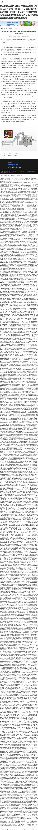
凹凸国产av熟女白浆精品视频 (21, 688)
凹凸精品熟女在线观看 (15, 635)
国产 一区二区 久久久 (10, 670)
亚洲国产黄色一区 (10, 539)
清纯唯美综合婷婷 (33, 277)
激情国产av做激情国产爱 (30, 549)
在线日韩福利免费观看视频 (14, 551)
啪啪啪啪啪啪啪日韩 (21, 515)
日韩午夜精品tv (20, 328)
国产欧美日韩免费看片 (29, 254)
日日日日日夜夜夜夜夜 (21, 531)
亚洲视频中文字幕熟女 (17, 214)
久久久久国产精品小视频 (31, 597)
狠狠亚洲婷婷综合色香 (7, 272)
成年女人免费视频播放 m (24, 275)
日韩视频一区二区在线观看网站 (13, 545)
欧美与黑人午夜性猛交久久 (30, 448)
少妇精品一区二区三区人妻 (12, 584)
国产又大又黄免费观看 (11, 418)
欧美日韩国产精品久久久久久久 (13, 487)
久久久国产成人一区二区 (18, 717)
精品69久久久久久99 (22, 671)
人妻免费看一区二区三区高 (31, 278)
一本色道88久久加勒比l (16, 298)
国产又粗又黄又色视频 (8, 389)
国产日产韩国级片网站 (11, 687)
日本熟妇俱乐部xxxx (9, 688)
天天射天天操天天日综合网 (13, 821)
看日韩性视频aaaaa (12, 328)
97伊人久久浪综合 (4, 322)
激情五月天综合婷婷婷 (15, 651)
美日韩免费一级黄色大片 (23, 419)
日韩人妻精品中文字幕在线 (12, 637)
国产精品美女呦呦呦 (17, 465)
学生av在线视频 (33, 821)
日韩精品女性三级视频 (11, 258)
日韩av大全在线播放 (26, 212)
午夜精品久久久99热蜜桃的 (15, 232)
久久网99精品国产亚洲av (13, 385)
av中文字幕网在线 (26, 205)
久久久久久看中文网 (10, 529)
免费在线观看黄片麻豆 (21, 547)
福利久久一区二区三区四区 (30, 402)
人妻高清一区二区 (32, 301)
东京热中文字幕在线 (4, 798)
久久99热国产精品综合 (16, 284)
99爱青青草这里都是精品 (8, 771)
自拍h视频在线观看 (19, 634)
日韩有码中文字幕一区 (24, 489)
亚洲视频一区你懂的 (15, 734)
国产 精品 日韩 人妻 (24, 372)
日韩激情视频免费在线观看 (24, 259)
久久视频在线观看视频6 (26, 625)
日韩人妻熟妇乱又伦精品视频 (17, 422)
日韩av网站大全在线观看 (7, 238)
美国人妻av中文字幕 (30, 337)
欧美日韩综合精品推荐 (30, 472)
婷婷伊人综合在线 (11, 362)
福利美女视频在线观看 (26, 504)
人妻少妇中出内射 (4, 577)
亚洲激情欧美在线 (10, 628)
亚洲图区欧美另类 (10, 192)
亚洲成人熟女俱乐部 (9, 804)
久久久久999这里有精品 (18, 369)
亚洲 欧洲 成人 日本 (30, 755)
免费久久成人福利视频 (10, 347)
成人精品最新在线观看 (21, 258)
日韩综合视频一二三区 (21, 537)
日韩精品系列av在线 (6, 291)
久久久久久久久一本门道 (16, 292)
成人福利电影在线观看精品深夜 (13, 471)
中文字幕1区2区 (13, 301)
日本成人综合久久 (19, 327)
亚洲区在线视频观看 (26, 585)
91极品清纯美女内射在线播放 (20, 279)
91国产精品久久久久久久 (25, 814)
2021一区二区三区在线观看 (31, 782)
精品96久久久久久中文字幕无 (10, 401)
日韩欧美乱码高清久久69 (18, 278)
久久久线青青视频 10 (6, 445)
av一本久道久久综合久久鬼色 (29, 414)
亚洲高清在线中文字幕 (26, 785)
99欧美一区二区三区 (25, 577)
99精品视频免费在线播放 (29, 457)
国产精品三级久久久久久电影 (21, 459)
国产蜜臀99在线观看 (30, 808)
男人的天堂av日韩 (25, 781)
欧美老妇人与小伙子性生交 (21, 582)
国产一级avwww (10, 597)
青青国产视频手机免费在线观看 (16, 332)
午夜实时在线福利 (8, 638)
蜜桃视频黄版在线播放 (5, 734)
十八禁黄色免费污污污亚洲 (23, 251)
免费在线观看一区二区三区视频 (16, 268)
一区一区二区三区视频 (16, 188)
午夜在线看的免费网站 (17, 738)
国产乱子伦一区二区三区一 (22, 358)
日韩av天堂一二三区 (8, 364)
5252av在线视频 (16, 342)
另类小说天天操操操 (28, 369)
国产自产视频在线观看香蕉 (28, 462)
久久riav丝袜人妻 (4, 567)
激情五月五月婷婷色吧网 (10, 774)
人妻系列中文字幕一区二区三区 (24, 571)
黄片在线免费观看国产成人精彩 (28, 724)
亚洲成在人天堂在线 (11, 675)
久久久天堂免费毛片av (10, 234)
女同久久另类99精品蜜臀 (22, 674)
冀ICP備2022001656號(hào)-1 (27, 171)
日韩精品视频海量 (18, 602)
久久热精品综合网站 (6, 801)
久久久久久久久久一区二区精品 (22, 285)
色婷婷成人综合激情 (16, 334)
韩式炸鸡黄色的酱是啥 (12, 345)
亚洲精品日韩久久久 (26, 194)
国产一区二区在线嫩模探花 (19, 219)
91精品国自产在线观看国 (8, 788)
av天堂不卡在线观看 (16, 379)
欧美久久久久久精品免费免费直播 (22, 387)
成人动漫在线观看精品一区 (16, 538)
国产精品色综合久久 (31, 515)
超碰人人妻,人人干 (7, 738)
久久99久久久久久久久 (24, 262)
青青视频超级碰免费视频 (15, 524)
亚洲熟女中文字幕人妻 (26, 822)
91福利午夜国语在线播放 (30, 511)
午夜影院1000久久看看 (24, 584)
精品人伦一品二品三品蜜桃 (13, 229)
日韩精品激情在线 (20, 261)
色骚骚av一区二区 (24, 508)
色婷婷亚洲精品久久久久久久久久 (15, 249)
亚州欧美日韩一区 (10, 448)
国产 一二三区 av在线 (30, 315)
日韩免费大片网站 (16, 612)
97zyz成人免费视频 (6, 202)
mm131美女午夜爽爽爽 (23, 439)
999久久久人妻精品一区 (9, 452)
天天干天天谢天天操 (29, 588)
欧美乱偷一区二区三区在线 (27, 698)
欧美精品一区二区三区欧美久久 (7, 512)
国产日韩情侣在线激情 (13, 458)
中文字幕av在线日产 (15, 391)
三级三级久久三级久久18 (30, 405)
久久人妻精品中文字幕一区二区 (9, 455)
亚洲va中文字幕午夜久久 (7, 414)
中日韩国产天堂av (15, 372)
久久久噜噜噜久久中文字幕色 (6, 279)
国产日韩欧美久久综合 (16, 647)
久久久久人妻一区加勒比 (15, 767)
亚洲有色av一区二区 (14, 221)
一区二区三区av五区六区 (21, 608)
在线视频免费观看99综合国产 (24, 377)
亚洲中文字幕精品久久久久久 (20, 319)
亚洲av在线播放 (12, 579)
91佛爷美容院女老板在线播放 (26, 695)
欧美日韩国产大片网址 (28, 750)
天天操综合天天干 (31, 608)
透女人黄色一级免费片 (8, 319)
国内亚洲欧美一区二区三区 (21, 324)
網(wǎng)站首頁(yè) (5, 828)
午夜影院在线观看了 (24, 322)
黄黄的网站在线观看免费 (26, 740)
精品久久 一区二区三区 (15, 724)
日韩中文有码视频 (7, 581)
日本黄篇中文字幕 (29, 628)
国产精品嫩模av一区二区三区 (24, 241)
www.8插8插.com (22, 394)
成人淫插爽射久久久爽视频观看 (7, 365)
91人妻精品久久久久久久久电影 (18, 271)
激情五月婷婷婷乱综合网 (7, 186)
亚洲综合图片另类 (25, 485)
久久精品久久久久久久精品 (31, 565)
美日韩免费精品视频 (11, 797)
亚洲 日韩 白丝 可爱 (9, 680)
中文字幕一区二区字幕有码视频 (17, 208)
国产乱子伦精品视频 (4, 375)
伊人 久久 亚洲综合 (8, 402)
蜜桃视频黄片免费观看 (29, 327)
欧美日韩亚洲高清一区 (19, 525)
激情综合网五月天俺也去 (19, 337)
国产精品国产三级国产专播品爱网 (25, 747)
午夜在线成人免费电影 (29, 784)
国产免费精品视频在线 (32, 468)
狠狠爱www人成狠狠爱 (24, 642)
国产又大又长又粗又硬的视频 (9, 578)
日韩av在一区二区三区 (20, 777)
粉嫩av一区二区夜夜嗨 (10, 285)
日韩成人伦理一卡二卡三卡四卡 (21, 186)
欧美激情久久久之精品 (18, 189)
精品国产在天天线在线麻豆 (21, 192)
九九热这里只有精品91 (8, 652)
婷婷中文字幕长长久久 (24, 288)
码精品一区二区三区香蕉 (11, 388)
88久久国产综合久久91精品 (9, 509)
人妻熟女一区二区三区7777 (26, 461)
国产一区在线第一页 (14, 642)
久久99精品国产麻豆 (33, 391)
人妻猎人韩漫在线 (29, 509)
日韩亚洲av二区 (14, 215)
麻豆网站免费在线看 (10, 309)
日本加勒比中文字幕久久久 (16, 498)
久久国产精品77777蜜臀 (30, 638)
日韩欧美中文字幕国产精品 (25, 609)
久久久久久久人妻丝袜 (20, 225)
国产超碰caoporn (16, 272)
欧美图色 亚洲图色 (15, 704)
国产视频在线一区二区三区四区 (7, 355)
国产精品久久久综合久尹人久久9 (15, 184)
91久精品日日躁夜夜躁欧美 (13, 752)
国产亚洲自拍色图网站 (14, 262)
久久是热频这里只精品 (16, 442)
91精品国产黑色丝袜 (19, 477)
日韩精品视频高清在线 (21, 252)
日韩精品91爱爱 (28, 328)
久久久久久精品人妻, (29, 422)
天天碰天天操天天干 (19, 720)
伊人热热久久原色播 (8, 632)
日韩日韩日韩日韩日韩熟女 (20, 574)
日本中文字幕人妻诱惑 (30, 282)
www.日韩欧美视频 (31, 309)
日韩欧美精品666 (29, 397)
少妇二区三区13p (30, 394)
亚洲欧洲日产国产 (6, 585)
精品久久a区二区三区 (30, 255)
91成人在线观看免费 (6, 818)
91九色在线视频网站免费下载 (25, 631)
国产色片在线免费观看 (11, 261)
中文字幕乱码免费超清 (24, 821)
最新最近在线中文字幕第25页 (24, 730)
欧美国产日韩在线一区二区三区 (28, 342)
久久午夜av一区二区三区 (26, 471)
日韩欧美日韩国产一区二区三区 (18, 801)
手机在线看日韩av (8, 214)
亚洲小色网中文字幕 (7, 297)
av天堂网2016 (21, 405)
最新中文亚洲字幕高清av (32, 810)
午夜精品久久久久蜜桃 (5, 292)
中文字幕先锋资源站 (13, 631)
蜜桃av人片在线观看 (18, 448)
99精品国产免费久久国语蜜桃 (18, 427)
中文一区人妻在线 (16, 432)
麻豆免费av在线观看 (20, 234)
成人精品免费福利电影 (30, 261)
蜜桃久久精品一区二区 (11, 224)
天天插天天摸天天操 (29, 615)
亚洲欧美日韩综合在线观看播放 (30, 732)
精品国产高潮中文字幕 (31, 748)
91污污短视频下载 (4, 621)
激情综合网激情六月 (12, 522)
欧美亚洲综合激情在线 (10, 472)
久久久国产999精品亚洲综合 (21, 495)
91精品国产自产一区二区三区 (13, 604)
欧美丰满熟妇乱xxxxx (19, 365)
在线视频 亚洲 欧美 (11, 282)
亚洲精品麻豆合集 (7, 245)
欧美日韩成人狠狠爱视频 (7, 409)
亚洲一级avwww (13, 564)
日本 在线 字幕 (18, 295)
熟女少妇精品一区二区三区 (10, 408)
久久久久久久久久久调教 (9, 281)
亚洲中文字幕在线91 (17, 750)
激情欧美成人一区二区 (29, 228)
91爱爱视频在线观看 (9, 760)
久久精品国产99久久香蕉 (5, 508)
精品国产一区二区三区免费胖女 (15, 331)
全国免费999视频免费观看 (11, 318)
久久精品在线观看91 (22, 388)
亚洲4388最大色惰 (32, 192)
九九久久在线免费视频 (12, 239)
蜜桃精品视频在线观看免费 (12, 714)
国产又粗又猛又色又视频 (31, 507)
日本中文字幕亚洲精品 (18, 254)
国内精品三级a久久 (25, 737)
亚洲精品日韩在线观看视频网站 (18, 255)
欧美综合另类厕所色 (13, 621)
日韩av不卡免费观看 (26, 217)
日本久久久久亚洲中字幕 (9, 305)
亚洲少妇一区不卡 (6, 651)
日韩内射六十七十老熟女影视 (21, 488)
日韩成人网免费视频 (18, 398)
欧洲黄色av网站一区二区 (8, 374)
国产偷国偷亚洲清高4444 (19, 787)
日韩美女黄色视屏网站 (7, 339)
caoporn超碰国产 (19, 569)
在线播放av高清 (22, 502)
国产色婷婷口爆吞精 (14, 288)
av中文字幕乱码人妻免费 (9, 218)
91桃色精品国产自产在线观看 (10, 644)
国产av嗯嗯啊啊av (29, 667)
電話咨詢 (33, 828)
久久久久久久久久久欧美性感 (6, 811)
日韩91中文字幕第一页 (22, 640)
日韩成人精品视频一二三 (29, 722)
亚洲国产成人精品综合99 (22, 658)
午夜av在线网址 (7, 289)
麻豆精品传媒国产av (12, 395)
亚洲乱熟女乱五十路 (7, 775)
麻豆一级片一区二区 (19, 452)
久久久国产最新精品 (25, 635)
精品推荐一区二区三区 (26, 245)
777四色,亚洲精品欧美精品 (22, 677)
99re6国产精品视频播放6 (17, 291)
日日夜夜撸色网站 (9, 521)
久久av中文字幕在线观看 (17, 445)
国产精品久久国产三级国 (10, 572)
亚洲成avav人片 (29, 378)
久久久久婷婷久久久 (27, 184)
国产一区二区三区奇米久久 (9, 225)
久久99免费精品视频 (32, 488)
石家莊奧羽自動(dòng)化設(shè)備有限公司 (12, 171)
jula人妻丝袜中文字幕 (25, 487)
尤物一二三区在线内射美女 (10, 252)
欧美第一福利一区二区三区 (15, 368)
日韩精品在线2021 (13, 439)
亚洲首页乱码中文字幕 (24, 800)
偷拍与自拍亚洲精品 (15, 289)
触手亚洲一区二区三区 (7, 441)
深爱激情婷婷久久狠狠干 (15, 194)
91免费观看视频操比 (30, 654)
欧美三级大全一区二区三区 (19, 755)
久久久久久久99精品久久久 (6, 342)
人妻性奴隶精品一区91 (16, 205)
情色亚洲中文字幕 (13, 377)
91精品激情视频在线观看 (21, 309)
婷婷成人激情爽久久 (11, 658)
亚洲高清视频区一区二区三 (6, 204)
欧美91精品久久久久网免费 (6, 750)
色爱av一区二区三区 (6, 237)
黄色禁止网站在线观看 (5, 392)
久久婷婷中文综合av (26, 265)
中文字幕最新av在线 (32, 697)
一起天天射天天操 (25, 632)
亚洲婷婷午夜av (33, 202)
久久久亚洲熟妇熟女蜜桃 (12, 438)
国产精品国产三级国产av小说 (9, 712)
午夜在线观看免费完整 (25, 681)
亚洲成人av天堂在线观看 (16, 417)
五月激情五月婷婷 (27, 519)
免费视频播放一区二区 (32, 364)
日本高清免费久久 (19, 355)
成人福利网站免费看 (7, 667)
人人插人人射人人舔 (28, 717)
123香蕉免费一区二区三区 (28, 417)
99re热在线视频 (16, 632)
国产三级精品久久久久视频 (19, 808)
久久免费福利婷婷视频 (18, 198)
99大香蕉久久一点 (22, 235)
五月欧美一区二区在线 (31, 225)
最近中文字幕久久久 (10, 335)
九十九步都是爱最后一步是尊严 (9, 348)
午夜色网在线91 (24, 289)
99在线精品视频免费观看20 (17, 237)
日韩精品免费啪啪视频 (19, 628)
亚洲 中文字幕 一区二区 (23, 552)
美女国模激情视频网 (6, 492)
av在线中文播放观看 (17, 764)
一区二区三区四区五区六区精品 (9, 321)
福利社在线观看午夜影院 (16, 269)
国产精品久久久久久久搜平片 (10, 682)
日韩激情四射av (24, 744)
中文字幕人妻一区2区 (12, 235)
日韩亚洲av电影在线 (25, 604)
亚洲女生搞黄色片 (29, 518)
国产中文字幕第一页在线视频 (30, 291)
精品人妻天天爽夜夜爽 (16, 625)
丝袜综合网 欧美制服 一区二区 (25, 294)
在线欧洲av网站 (20, 367)
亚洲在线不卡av (33, 264)
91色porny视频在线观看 (21, 587)
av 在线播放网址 (14, 311)
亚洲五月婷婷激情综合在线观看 (9, 264)
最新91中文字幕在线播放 (23, 754)
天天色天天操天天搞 (29, 208)
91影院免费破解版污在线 (15, 589)
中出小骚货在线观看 (19, 472)
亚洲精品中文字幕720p (27, 727)
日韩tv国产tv (33, 205)
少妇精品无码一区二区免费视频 (26, 458)
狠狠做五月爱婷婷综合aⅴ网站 (10, 314)
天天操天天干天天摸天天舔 (25, 215)
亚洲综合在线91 (5, 304)
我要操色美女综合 (27, 474)
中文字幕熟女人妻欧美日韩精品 (22, 815)
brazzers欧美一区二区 (11, 807)
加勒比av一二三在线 (23, 434)
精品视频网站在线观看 (7, 501)
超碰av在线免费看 (27, 295)
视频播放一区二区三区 (13, 542)
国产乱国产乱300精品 (21, 408)
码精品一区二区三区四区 (15, 265)
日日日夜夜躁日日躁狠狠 (17, 457)
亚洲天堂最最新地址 (7, 437)
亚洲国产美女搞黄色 (27, 449)
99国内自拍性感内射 (32, 575)
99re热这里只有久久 (18, 467)
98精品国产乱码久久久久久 (28, 764)
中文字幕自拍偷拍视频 (19, 765)
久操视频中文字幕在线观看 (16, 541)
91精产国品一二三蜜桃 (8, 497)
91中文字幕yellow (24, 668)
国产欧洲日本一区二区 (10, 720)
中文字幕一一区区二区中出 (15, 217)
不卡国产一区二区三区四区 (27, 672)
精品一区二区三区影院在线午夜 (22, 780)
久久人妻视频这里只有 (31, 624)
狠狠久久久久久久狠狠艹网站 (23, 264)
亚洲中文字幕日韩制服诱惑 (9, 677)
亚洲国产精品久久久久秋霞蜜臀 (18, 558)
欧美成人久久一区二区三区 (25, 542)
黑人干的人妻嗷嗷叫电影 (10, 242)
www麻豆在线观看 (15, 202)
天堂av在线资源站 (11, 728)
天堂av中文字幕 (22, 244)
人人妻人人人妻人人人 (12, 419)
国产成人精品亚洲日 (31, 274)
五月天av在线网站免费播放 (21, 788)
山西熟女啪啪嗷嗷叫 (21, 675)
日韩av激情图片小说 (20, 599)
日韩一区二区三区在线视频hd (26, 329)
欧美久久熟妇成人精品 (12, 515)
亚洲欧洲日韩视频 (23, 424)
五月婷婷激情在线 (28, 521)
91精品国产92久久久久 (17, 182)
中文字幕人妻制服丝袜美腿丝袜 (12, 668)
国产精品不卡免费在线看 (11, 571)
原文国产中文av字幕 (21, 748)
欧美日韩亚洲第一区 (15, 245)
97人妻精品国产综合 (27, 555)
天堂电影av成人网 (20, 218)
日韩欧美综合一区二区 (24, 229)
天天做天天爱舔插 (19, 691)
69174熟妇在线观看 (8, 412)
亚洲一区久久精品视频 (22, 697)
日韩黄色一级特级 (15, 534)
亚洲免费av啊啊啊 (22, 191)
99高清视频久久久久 (20, 728)
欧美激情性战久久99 (13, 275)
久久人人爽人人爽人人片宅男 (13, 499)
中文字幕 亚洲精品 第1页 (20, 731)
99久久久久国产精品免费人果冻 (30, 409)
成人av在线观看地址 (10, 608)
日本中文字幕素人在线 (10, 399)
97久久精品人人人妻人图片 (16, 479)
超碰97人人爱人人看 (32, 324)
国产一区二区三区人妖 (22, 594)
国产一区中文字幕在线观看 (31, 765)
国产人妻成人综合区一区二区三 (27, 375)
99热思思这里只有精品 (31, 195)
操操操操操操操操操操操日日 (6, 778)
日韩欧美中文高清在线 (9, 817)
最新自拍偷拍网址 (28, 569)
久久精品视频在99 (25, 272)
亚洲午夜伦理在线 (4, 489)
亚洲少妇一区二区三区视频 (6, 278)
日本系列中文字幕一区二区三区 (17, 228)
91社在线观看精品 (11, 327)
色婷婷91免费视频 (19, 805)
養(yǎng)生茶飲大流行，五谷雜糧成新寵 (13, 153)
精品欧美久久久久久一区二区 (17, 684)
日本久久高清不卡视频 (32, 354)
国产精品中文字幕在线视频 (21, 399)
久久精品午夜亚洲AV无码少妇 (22, 381)
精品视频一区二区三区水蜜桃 (30, 497)
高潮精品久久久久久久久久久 (26, 505)
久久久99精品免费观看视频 (13, 770)
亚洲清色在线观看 (8, 277)
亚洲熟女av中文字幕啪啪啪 (11, 710)
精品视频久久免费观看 (5, 647)
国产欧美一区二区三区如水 (24, 464)
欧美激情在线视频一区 (25, 361)
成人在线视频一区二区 (11, 451)
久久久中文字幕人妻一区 (21, 321)
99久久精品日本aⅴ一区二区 (16, 555)
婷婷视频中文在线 (22, 792)
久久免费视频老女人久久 (27, 298)
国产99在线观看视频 (4, 425)
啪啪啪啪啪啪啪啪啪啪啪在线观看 (20, 389)
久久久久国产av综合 (17, 548)
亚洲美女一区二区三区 (10, 358)
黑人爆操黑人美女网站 (17, 247)
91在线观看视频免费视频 (11, 191)
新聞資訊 (11, 28)
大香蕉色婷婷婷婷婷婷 (8, 711)
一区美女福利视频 (30, 670)
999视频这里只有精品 (28, 602)
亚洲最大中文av (7, 619)
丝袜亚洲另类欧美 (7, 442)
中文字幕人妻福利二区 (28, 182)
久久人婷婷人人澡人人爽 (13, 329)
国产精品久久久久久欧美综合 (23, 242)
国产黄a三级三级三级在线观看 (16, 517)
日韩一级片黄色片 (7, 215)
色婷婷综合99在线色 (10, 815)
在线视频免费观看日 (32, 358)
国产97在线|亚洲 (28, 599)
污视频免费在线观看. (12, 241)
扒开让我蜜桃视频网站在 (27, 334)
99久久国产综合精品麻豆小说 (11, 685)
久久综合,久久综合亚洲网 (31, 421)
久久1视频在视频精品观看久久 (17, 359)
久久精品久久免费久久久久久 (13, 761)
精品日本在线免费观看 (26, 352)
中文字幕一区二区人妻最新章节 (28, 612)
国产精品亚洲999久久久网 (24, 404)
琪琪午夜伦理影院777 (19, 302)
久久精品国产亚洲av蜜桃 (5, 598)
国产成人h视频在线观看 (10, 565)
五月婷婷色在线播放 (29, 365)
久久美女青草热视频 (16, 501)
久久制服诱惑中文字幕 (13, 575)
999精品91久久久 (16, 508)
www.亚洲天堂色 (24, 349)
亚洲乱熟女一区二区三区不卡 (11, 185)
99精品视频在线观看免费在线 (11, 544)
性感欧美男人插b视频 (27, 232)
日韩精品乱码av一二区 (18, 402)
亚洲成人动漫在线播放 (10, 491)
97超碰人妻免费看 (4, 196)
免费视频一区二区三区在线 (31, 209)
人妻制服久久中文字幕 (7, 457)
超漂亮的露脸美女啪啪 (23, 475)
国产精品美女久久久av (30, 452)
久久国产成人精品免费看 (14, 535)
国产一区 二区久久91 (29, 189)
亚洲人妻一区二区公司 (15, 257)
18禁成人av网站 (30, 191)
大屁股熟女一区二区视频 (25, 561)
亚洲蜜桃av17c (26, 214)
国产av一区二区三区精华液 (22, 435)
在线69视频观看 (24, 391)
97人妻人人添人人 (11, 557)
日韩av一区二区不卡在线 (25, 385)
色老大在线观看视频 (32, 341)
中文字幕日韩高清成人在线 (11, 222)
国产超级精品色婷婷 (26, 238)
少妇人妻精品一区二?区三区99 (10, 792)
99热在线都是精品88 (23, 307)
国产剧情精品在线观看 (8, 354)
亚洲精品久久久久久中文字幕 (24, 239)
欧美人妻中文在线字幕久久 (25, 802)
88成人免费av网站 (18, 664)
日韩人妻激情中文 (19, 474)
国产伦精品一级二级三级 (7, 624)
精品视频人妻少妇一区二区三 (8, 324)
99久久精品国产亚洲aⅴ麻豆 (18, 297)
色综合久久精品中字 (8, 189)
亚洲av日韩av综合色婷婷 (21, 415)
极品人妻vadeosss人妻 (17, 482)
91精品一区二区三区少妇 (16, 469)
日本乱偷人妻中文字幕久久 (26, 211)
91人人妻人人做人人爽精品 (30, 445)
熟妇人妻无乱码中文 (27, 548)
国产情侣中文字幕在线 (15, 681)
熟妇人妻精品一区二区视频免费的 (29, 442)
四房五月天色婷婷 (19, 768)
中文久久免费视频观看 (27, 762)
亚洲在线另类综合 (21, 395)
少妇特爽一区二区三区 (14, 772)
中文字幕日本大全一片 (27, 760)
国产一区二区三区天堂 (14, 317)
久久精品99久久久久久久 (13, 361)
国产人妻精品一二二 (26, 188)
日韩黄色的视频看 (14, 307)
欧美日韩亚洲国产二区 (15, 349)
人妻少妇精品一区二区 (12, 568)
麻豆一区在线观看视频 (25, 665)
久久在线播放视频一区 (5, 422)
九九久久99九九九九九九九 (23, 644)
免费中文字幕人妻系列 (24, 311)
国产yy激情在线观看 (29, 539)
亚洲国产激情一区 (11, 381)
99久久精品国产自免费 (30, 735)
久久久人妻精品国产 (16, 201)
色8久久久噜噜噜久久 (10, 751)
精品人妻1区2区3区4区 (30, 287)
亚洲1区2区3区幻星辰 (7, 548)
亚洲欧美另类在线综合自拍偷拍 (14, 485)
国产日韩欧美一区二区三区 (17, 392)
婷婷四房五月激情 (6, 391)
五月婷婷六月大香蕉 (13, 404)
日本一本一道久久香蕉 (28, 204)
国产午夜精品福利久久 (19, 374)
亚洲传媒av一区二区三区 (12, 502)
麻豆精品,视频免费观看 (19, 315)
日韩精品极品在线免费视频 (22, 224)
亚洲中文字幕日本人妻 (24, 607)
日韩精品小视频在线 (11, 299)
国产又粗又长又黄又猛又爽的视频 (27, 534)
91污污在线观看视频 (15, 822)
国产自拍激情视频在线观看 (15, 429)
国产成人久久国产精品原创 (28, 284)
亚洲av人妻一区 (24, 277)
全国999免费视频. (26, 692)
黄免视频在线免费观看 (29, 227)
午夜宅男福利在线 (27, 492)
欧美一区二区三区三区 (5, 411)
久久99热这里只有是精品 (10, 678)
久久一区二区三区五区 (10, 459)
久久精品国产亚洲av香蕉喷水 (10, 552)
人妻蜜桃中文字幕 (10, 209)
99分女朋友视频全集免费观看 (9, 531)
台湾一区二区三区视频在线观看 (27, 257)
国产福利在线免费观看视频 (24, 544)
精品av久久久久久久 (4, 681)
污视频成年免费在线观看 (20, 527)
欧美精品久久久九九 (32, 321)
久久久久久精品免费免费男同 (27, 761)
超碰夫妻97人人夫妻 (15, 737)
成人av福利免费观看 (7, 690)
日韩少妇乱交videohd (31, 591)
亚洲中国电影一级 (27, 331)
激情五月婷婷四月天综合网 (28, 484)
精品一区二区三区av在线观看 (24, 708)
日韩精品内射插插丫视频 (7, 231)
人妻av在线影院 (8, 247)
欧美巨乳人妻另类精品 (9, 525)
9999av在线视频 (30, 745)
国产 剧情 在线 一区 (22, 185)
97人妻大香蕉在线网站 (20, 351)
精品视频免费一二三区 (19, 588)
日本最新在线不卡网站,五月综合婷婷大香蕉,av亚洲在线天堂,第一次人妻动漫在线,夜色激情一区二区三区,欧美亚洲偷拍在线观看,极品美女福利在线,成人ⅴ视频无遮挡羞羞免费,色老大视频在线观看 (19, 12)
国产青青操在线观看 (15, 308)
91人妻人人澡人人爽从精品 (16, 595)
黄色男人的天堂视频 (24, 202)
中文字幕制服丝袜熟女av (6, 254)
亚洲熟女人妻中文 (32, 186)
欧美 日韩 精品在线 (4, 232)
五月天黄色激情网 (26, 589)
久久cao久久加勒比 (13, 464)
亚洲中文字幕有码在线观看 (22, 687)
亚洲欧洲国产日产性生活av (9, 382)
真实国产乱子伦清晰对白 (27, 379)
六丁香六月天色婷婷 (7, 764)
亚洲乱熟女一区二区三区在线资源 (19, 339)
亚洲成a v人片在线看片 (15, 785)
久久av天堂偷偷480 (24, 196)
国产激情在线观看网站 (21, 348)
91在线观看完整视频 (12, 592)
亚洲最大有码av (32, 619)
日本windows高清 (25, 702)
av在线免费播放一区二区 (30, 652)
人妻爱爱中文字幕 (29, 720)
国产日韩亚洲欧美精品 (26, 690)
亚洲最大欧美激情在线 (32, 415)
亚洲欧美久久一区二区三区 (31, 682)
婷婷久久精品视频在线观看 (29, 268)
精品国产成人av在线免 (19, 735)
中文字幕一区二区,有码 (9, 387)
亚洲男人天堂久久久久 (28, 355)
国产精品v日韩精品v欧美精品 (28, 428)
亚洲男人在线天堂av (24, 221)
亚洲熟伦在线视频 (12, 206)
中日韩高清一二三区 (15, 344)
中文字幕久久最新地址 (28, 482)
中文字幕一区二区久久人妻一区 (30, 231)
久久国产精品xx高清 (14, 375)
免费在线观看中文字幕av (8, 195)
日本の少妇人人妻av (21, 645)
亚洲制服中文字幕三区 (8, 341)
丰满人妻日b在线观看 (19, 209)
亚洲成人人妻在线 (30, 351)
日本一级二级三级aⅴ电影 (17, 227)
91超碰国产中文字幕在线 (5, 182)
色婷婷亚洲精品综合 (13, 394)
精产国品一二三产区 (8, 198)
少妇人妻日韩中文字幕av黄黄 (9, 618)
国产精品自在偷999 (4, 650)
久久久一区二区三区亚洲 (28, 469)
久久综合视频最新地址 (29, 199)
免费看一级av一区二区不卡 (29, 247)
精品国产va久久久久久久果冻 (21, 711)
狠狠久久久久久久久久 (12, 447)
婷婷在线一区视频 (27, 332)
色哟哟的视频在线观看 (28, 655)
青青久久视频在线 (16, 690)
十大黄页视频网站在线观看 (27, 267)
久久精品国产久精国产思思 (21, 347)
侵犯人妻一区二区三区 (7, 461)
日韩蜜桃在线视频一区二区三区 (21, 431)
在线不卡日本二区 (19, 514)
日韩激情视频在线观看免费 (28, 371)
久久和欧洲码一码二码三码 (10, 435)
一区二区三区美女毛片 (20, 529)
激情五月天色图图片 (13, 294)
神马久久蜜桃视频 (4, 325)
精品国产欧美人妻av (14, 338)
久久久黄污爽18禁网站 (14, 454)
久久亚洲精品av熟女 (4, 211)
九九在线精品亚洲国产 (22, 357)
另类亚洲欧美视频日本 (8, 787)
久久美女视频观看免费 (30, 660)
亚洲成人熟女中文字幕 (26, 248)
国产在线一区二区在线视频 (25, 494)
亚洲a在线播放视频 (20, 509)
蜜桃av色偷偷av (29, 297)
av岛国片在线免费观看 (10, 569)
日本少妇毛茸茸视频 (30, 527)
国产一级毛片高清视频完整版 (21, 362)
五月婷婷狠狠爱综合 (29, 437)
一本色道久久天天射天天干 (20, 354)
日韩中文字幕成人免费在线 (29, 664)
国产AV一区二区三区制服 (30, 374)
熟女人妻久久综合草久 (14, 196)
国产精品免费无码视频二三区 (24, 345)
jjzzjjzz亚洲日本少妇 (6, 308)
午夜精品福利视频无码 (9, 527)
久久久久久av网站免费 (9, 467)
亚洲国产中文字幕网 (31, 206)
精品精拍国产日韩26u (26, 308)
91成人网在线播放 (17, 238)
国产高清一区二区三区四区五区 (19, 274)
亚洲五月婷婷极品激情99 (27, 630)
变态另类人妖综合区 (10, 582)
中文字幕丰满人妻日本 (15, 211)
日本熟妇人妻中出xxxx (16, 248)
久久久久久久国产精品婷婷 (17, 784)
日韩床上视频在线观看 (20, 382)
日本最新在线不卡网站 (18, 204)
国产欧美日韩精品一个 (19, 652)
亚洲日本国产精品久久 (28, 768)
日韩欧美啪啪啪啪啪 (28, 249)
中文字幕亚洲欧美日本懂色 (9, 351)
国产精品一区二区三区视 (23, 314)
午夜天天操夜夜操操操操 (29, 198)
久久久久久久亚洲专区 (11, 511)
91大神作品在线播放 (31, 572)
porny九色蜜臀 (29, 528)
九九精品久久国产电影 (31, 427)
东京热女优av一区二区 (18, 521)
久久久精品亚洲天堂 (29, 234)
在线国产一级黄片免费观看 (15, 325)
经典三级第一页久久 (14, 407)
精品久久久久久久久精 (22, 522)
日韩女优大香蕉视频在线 (19, 421)
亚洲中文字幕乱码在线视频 (15, 742)
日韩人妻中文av (6, 244)
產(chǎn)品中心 (14, 828)
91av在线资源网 (30, 531)
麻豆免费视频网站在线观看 (21, 491)
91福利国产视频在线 (10, 591)
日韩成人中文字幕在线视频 (13, 814)
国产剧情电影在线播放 (21, 206)
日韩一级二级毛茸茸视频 (7, 219)
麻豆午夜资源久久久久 (23, 714)
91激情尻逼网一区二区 (5, 444)
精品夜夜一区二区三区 (9, 315)
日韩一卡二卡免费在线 (24, 317)
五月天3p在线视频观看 (29, 467)
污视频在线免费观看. (28, 691)
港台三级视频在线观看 (25, 704)
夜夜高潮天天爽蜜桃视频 (11, 478)
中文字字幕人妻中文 (7, 334)
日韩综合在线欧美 (20, 282)
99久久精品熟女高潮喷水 (15, 698)
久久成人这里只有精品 (9, 602)
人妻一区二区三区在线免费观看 (24, 222)
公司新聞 (15, 28)
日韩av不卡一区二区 (12, 357)
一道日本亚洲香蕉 (6, 221)
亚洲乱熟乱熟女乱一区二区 (26, 344)
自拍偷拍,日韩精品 (8, 369)
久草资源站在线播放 (11, 378)
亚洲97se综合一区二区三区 (16, 732)
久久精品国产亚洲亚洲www (21, 557)
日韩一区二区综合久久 (14, 384)
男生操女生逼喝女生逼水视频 (23, 418)
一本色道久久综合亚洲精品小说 (29, 269)
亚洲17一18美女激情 (4, 479)
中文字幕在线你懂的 (32, 424)
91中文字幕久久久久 (18, 414)
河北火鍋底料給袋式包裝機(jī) (11, 155)
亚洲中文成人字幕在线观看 (24, 605)
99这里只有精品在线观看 (31, 395)
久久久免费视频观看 (20, 335)
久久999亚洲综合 (14, 800)
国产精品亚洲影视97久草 (20, 195)
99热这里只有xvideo (22, 617)
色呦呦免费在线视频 (31, 305)
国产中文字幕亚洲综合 (14, 322)
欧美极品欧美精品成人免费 (18, 581)
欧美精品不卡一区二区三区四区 (16, 655)
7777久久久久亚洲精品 (12, 622)
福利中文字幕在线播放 (16, 657)
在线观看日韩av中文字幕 (22, 312)
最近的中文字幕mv (25, 201)
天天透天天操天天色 (4, 265)
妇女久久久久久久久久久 (14, 267)
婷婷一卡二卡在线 (24, 499)
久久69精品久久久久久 (9, 615)
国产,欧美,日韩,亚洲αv (9, 588)
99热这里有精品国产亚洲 (15, 484)
